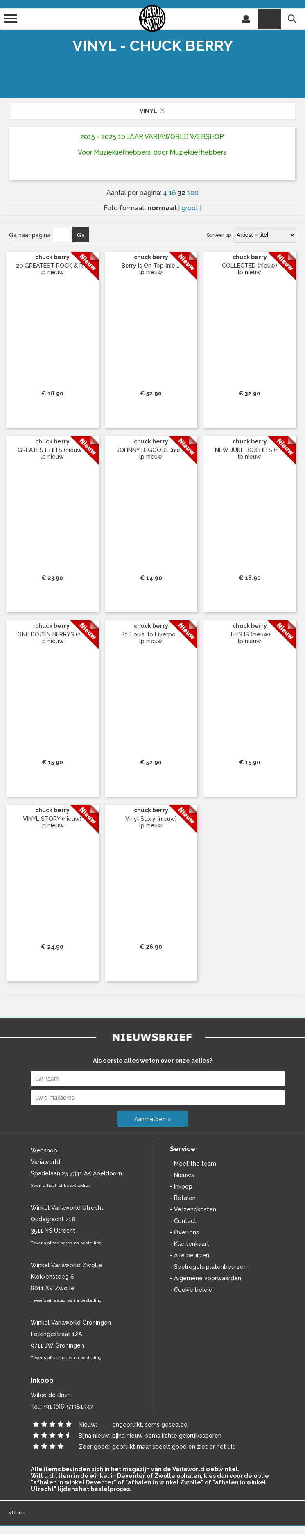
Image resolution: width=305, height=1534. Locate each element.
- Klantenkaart (189, 1244)
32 (182, 193)
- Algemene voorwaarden (205, 1278)
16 (173, 193)
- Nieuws (182, 1175)
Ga (81, 235)
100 (193, 193)
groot (190, 208)
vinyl (152, 111)
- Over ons (184, 1232)
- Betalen (183, 1198)
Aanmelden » (152, 1119)
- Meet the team (193, 1163)
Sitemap (16, 1512)
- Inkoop (181, 1186)
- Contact (183, 1221)
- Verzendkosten (193, 1209)
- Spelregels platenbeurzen (208, 1267)
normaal (162, 208)
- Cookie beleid (191, 1289)
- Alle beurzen (189, 1255)
